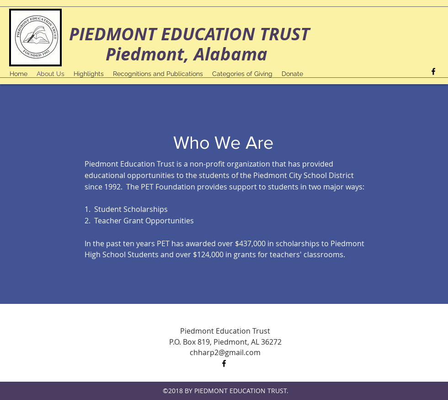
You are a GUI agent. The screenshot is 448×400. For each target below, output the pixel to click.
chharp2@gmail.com (225, 352)
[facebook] (433, 71)
